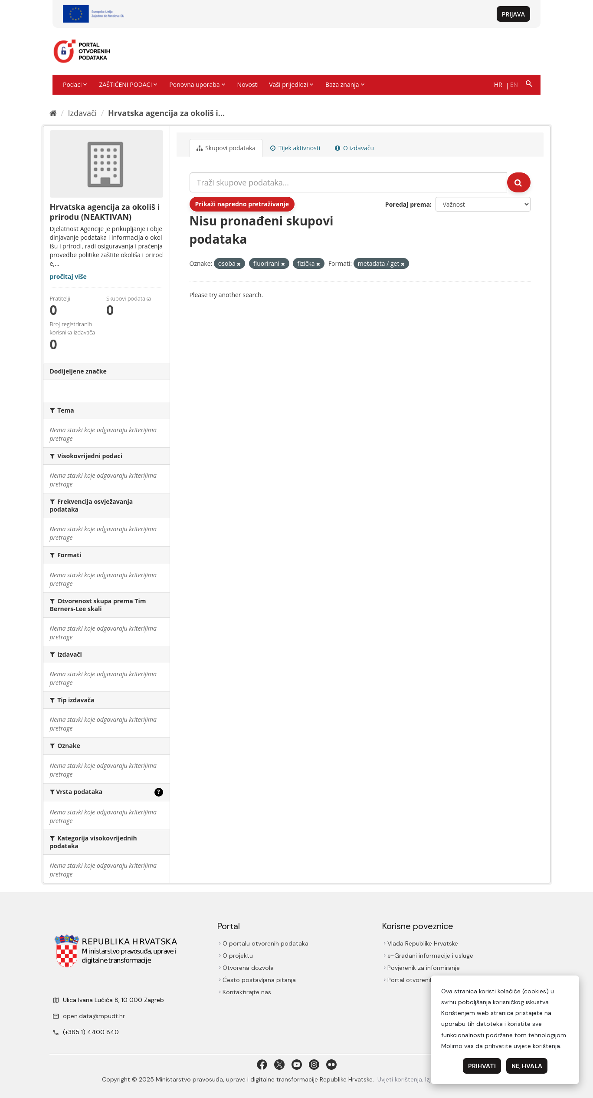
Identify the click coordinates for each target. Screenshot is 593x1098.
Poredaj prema (407, 204)
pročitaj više (68, 276)
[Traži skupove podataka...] (348, 182)
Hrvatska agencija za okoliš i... (166, 113)
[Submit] (519, 182)
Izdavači (82, 113)
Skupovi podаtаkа (226, 148)
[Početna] (53, 113)
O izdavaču (354, 148)
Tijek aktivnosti (295, 148)
